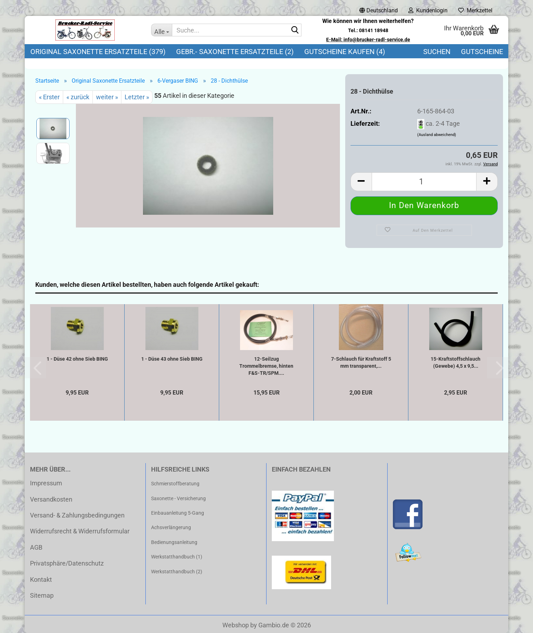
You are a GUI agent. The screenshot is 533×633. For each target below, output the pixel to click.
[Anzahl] (424, 181)
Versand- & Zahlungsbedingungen (77, 515)
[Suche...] (161, 30)
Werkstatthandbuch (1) (176, 557)
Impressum (46, 483)
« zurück (77, 97)
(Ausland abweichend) (436, 134)
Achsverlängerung (171, 527)
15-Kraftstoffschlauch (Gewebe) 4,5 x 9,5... (455, 362)
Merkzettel (475, 10)
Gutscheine (482, 51)
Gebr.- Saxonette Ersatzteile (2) (235, 51)
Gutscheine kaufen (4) (344, 51)
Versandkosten (51, 499)
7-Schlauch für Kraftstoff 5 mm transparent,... (361, 362)
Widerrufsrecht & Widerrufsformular (80, 531)
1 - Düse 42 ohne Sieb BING (77, 359)
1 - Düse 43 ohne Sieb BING (172, 359)
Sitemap (42, 595)
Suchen (436, 51)
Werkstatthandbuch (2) (176, 571)
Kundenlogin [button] (428, 10)
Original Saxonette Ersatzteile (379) (98, 51)
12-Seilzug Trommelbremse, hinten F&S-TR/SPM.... (266, 366)
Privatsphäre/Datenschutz (67, 563)
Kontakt (41, 579)
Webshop (235, 625)
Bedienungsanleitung (174, 542)
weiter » (107, 97)
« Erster (49, 97)
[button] (378, 10)
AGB (36, 547)
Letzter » (137, 97)
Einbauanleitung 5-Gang (177, 513)
